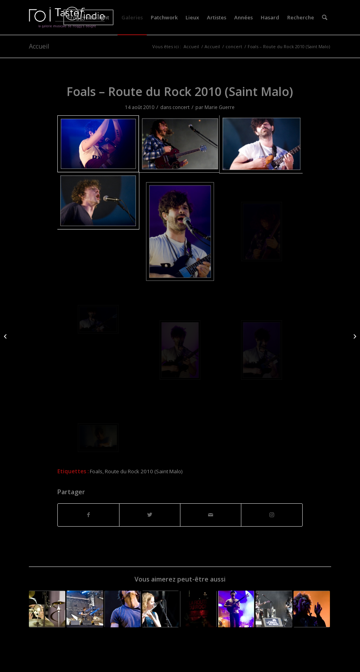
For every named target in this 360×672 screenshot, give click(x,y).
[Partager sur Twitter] (149, 515)
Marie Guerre (220, 107)
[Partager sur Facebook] (88, 515)
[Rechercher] (324, 17)
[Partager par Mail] (210, 515)
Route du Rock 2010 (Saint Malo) (144, 471)
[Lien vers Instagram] (271, 515)
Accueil (39, 46)
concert (180, 107)
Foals (96, 471)
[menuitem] (88, 17)
